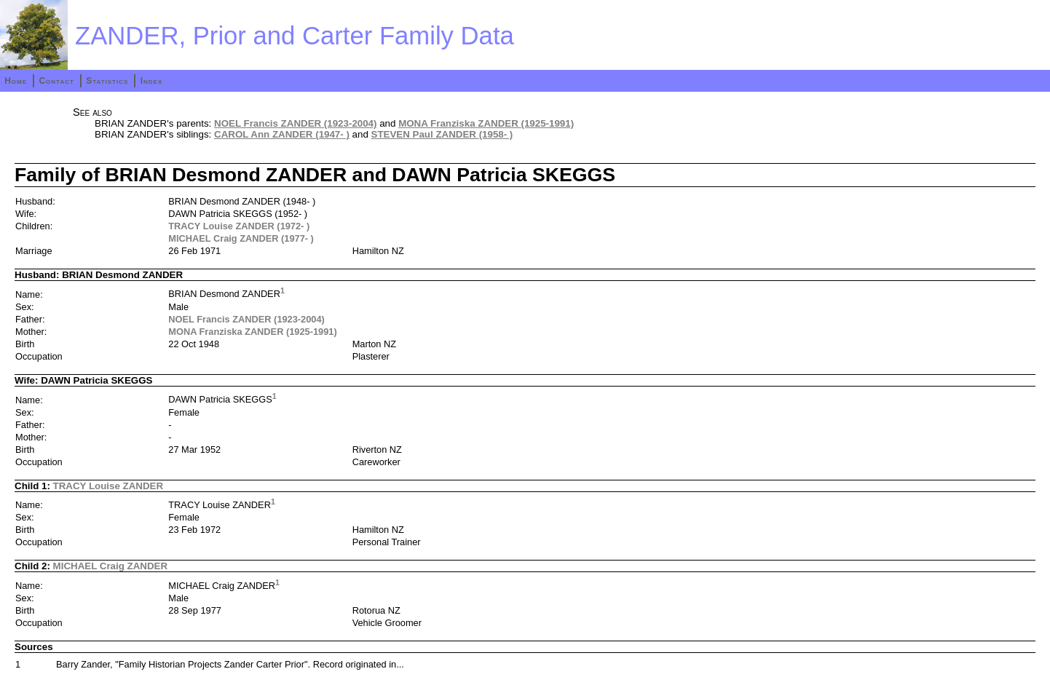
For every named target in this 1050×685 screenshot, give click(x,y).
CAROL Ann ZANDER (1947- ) (282, 134)
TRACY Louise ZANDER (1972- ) (238, 226)
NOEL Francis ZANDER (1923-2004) (295, 123)
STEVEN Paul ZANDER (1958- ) (442, 134)
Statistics (107, 81)
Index (152, 81)
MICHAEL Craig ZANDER (110, 566)
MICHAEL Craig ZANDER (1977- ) (241, 238)
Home (15, 81)
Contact (56, 81)
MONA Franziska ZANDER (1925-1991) (486, 123)
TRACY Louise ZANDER (108, 485)
